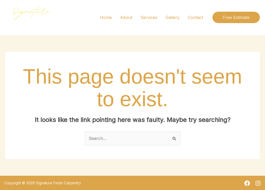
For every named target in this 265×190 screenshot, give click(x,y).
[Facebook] (247, 183)
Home (106, 17)
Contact (195, 17)
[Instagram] (258, 183)
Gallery (173, 17)
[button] (236, 17)
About (126, 17)
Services (149, 17)
